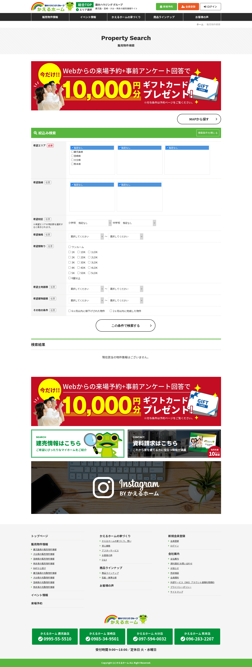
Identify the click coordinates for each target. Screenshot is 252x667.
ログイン (210, 6)
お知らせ (174, 568)
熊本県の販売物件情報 (43, 563)
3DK (81, 262)
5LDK (92, 273)
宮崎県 (77, 156)
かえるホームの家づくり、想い (116, 540)
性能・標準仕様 (109, 577)
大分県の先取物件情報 (43, 577)
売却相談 (174, 572)
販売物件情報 (50, 17)
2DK (81, 257)
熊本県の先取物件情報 (43, 586)
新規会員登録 (176, 536)
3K (71, 262)
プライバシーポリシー (181, 586)
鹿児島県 (78, 152)
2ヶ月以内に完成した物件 (125, 311)
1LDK (92, 252)
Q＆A (104, 559)
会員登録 (188, 6)
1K (71, 252)
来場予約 (166, 6)
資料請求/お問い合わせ (181, 563)
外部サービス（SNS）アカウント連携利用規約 (192, 582)
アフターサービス (110, 550)
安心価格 (106, 545)
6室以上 (74, 278)
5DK (81, 273)
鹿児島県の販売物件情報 (44, 549)
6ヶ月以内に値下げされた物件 (86, 311)
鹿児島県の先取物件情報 (44, 572)
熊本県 (77, 164)
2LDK (92, 257)
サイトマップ (176, 591)
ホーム (200, 24)
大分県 (77, 160)
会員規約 (174, 577)
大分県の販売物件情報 (43, 553)
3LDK (92, 262)
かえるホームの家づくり (126, 17)
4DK (81, 267)
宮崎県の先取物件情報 (43, 582)
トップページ (39, 536)
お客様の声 (202, 17)
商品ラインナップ (164, 17)
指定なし (78, 148)
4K (71, 267)
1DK (81, 252)
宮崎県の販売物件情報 (43, 558)
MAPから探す (199, 119)
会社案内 (174, 554)
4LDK (92, 267)
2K (71, 257)
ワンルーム (76, 247)
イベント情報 (88, 17)
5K (71, 273)
